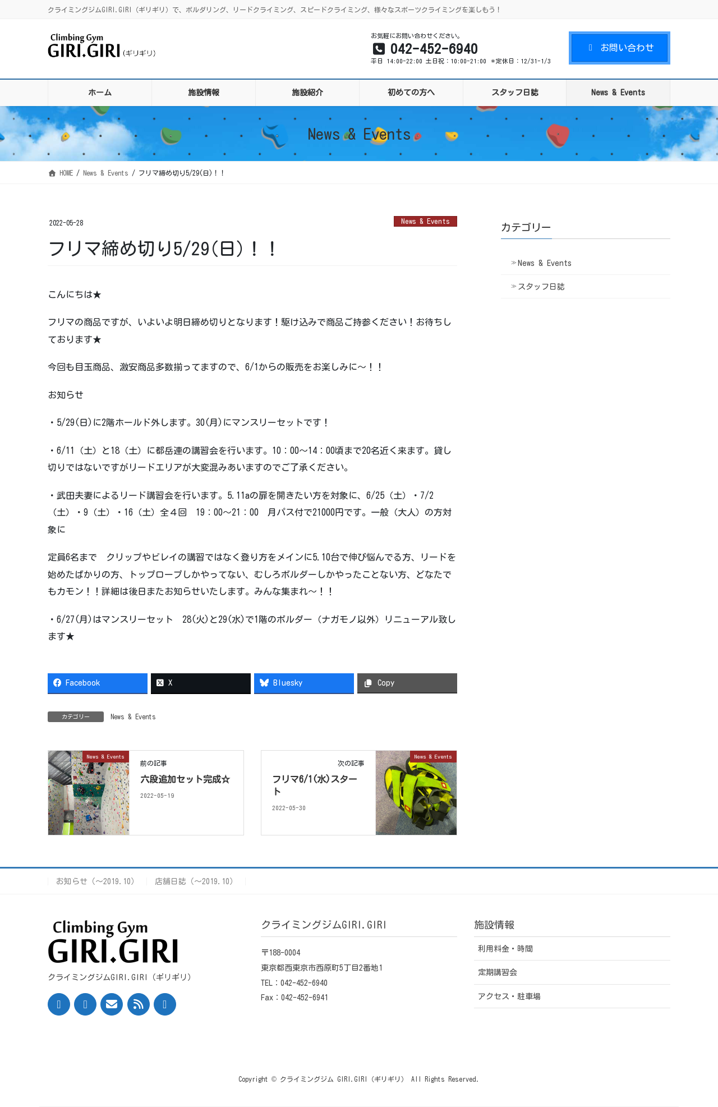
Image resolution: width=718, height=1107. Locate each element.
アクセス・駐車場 (509, 996)
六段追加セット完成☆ (185, 779)
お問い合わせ (619, 47)
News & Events (425, 221)
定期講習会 (497, 972)
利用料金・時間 (505, 949)
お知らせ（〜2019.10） (97, 881)
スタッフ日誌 (541, 287)
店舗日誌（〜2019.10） (196, 881)
